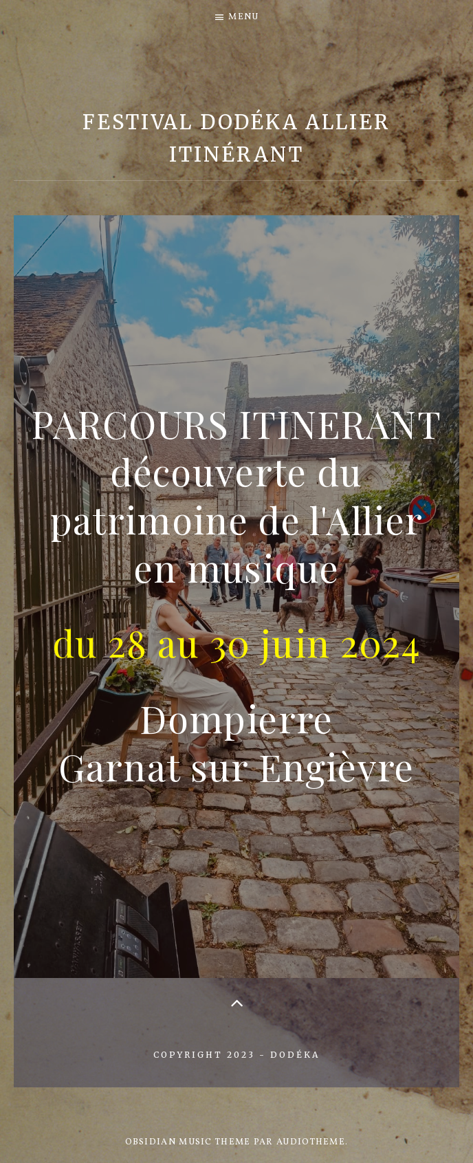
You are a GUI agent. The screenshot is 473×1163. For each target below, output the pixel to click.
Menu (243, 17)
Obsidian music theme (188, 1142)
